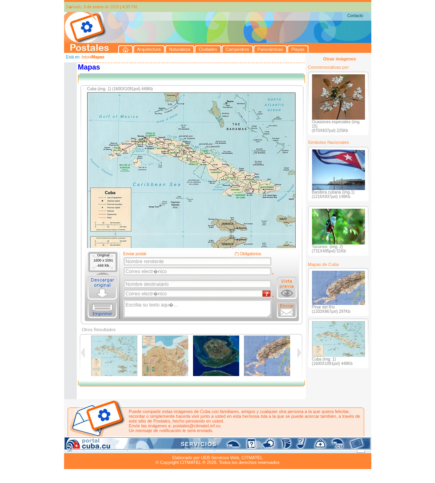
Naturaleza (115, 448)
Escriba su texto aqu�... (198, 309)
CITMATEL (252, 457)
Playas (214, 448)
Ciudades (138, 448)
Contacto (355, 16)
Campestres (163, 448)
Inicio (86, 57)
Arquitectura (89, 448)
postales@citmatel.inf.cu (196, 425)
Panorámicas (191, 448)
